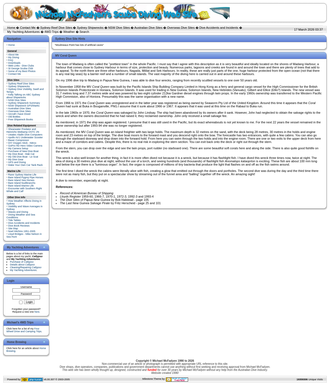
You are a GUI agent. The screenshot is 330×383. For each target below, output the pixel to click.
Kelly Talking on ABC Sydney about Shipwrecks (23, 96)
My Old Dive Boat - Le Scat (23, 156)
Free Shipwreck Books (20, 119)
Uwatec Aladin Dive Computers (25, 134)
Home (11, 27)
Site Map (13, 228)
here (37, 311)
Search (84, 31)
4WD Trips (51, 31)
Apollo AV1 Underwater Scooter (25, 137)
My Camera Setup (18, 148)
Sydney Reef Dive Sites (56, 27)
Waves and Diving (18, 212)
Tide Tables (14, 220)
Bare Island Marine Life (21, 185)
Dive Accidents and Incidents (218, 27)
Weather (69, 31)
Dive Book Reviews (19, 225)
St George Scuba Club (20, 68)
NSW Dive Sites (119, 27)
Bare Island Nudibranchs (22, 183)
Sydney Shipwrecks (90, 27)
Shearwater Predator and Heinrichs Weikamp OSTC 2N (22, 130)
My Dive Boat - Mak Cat (21, 154)
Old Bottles (14, 116)
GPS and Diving (17, 162)
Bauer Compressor (18, 140)
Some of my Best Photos (22, 71)
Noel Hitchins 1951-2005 (22, 231)
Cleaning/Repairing (25, 267)
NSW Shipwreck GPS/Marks (24, 105)
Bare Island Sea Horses (21, 180)
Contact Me (27, 27)
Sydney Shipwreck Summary (24, 103)
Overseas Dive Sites (181, 27)
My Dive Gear (15, 159)
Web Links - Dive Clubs (21, 65)
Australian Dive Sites (148, 27)
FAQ (10, 60)
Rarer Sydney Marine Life (22, 174)
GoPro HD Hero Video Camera (25, 145)
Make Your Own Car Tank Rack (25, 165)
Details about (22, 264)
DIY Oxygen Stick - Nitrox (22, 143)
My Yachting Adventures (23, 31)
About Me (13, 54)
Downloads (14, 63)
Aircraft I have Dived (19, 114)
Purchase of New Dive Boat (23, 151)
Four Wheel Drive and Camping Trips (23, 330)
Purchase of (22, 261)
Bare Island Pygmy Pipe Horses (25, 177)
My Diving (13, 57)
